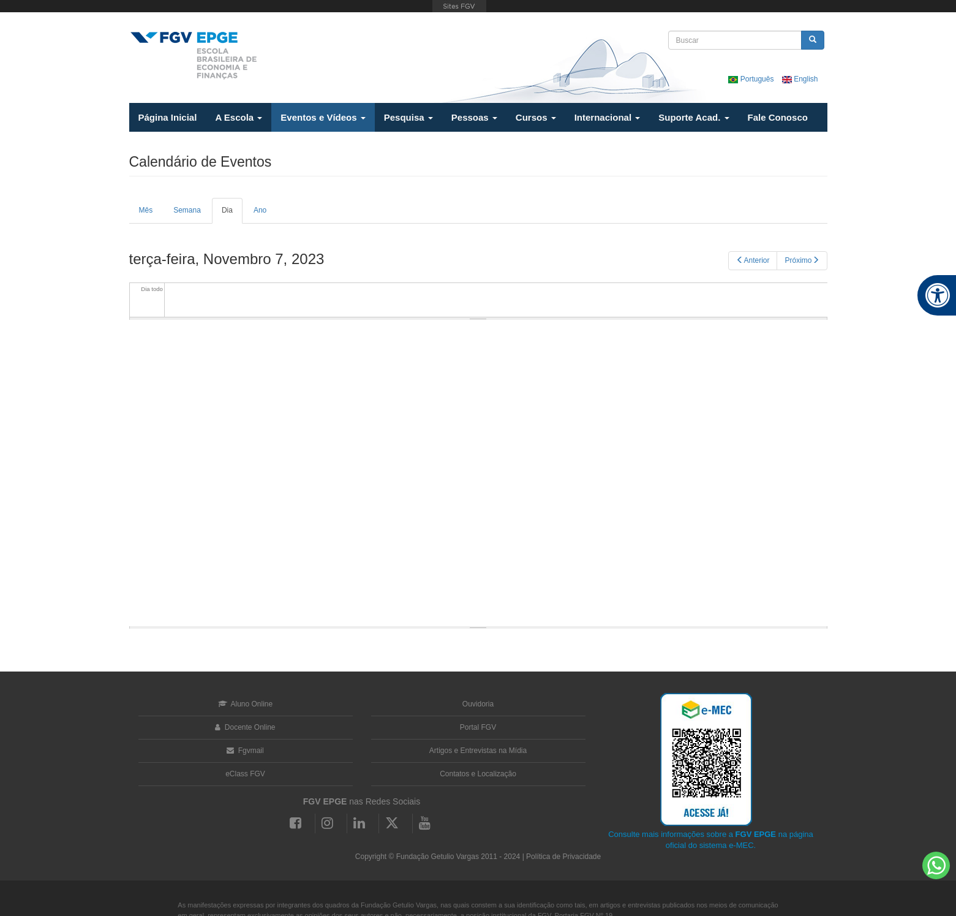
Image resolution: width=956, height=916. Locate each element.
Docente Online (245, 727)
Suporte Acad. (693, 117)
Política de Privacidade (563, 856)
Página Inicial (167, 117)
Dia (232, 214)
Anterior (752, 260)
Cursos (536, 117)
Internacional (607, 117)
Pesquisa (408, 117)
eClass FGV (245, 774)
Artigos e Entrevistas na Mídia (478, 750)
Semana (187, 210)
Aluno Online (245, 704)
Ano (260, 210)
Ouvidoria (478, 704)
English (800, 79)
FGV (460, 6)
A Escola (238, 117)
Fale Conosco (778, 117)
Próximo (802, 260)
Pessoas (474, 117)
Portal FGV (478, 727)
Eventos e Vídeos (322, 117)
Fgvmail (245, 750)
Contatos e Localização (478, 774)
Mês (146, 210)
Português (751, 79)
